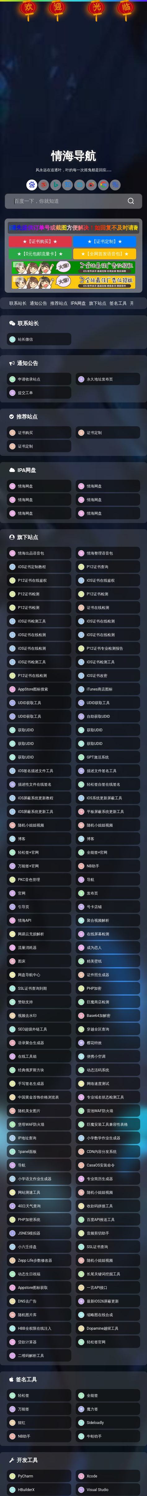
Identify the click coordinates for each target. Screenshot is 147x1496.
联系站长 (18, 303)
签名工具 (118, 303)
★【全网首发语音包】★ (105, 253)
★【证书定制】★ (104, 241)
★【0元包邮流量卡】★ (40, 253)
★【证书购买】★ (40, 241)
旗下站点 (97, 303)
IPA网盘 (78, 303)
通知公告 (38, 303)
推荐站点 (59, 303)
